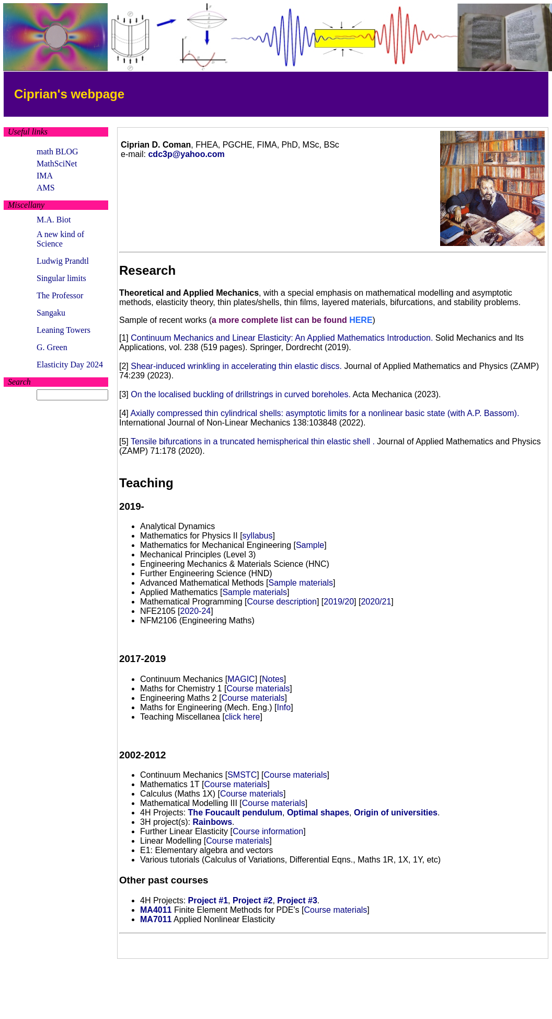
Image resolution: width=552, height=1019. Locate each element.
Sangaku (51, 312)
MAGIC (241, 679)
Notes (273, 679)
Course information (268, 831)
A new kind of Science (60, 239)
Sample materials (300, 582)
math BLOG (57, 151)
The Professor (60, 295)
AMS (46, 187)
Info (284, 707)
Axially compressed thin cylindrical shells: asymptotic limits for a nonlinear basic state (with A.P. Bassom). (324, 413)
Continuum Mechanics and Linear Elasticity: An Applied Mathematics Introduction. (282, 337)
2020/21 (376, 601)
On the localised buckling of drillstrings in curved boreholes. (241, 394)
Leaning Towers (63, 330)
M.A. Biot (54, 219)
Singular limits (61, 278)
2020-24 (195, 611)
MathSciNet (57, 163)
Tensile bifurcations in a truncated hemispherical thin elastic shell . (253, 441)
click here (242, 716)
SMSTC (242, 774)
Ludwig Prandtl (63, 260)
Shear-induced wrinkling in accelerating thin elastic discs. (236, 366)
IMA (45, 175)
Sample (310, 545)
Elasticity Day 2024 (70, 364)
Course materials (258, 688)
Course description (282, 601)
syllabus (258, 535)
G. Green (52, 347)
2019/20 (339, 601)
